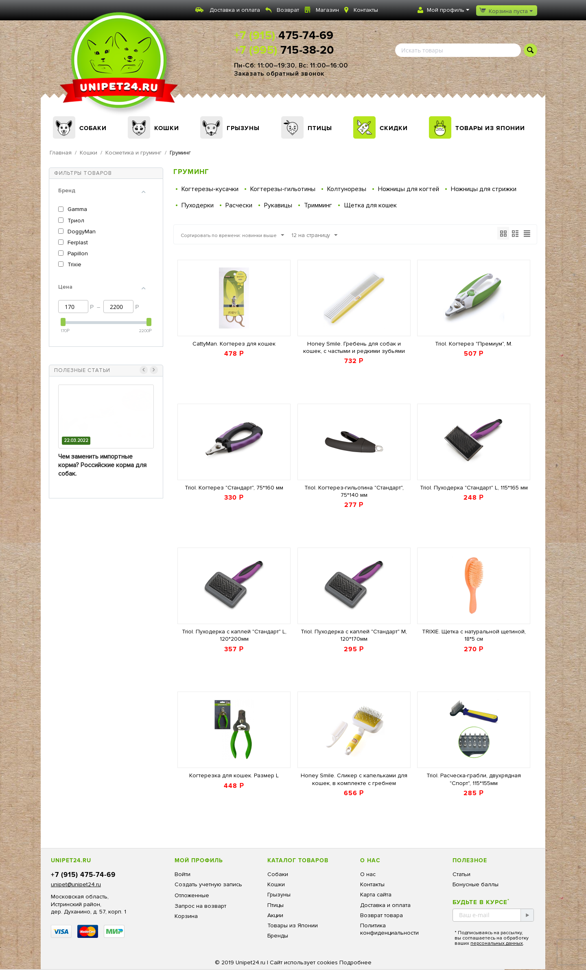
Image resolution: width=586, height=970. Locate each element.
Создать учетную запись (208, 884)
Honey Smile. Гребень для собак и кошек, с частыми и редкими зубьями (354, 347)
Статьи (461, 874)
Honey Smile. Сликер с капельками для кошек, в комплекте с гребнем (354, 779)
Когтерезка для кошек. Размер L (234, 775)
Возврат (288, 10)
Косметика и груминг (133, 152)
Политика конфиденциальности (389, 929)
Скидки (394, 128)
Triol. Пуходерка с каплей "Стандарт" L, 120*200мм (234, 635)
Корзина (186, 916)
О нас (368, 874)
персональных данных (496, 943)
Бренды (277, 935)
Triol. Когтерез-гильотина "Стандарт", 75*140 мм (354, 491)
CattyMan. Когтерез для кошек (234, 343)
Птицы (320, 128)
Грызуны (243, 128)
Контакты (366, 10)
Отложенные (192, 895)
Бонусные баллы (476, 884)
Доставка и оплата (235, 10)
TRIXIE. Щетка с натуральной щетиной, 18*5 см (474, 635)
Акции (275, 915)
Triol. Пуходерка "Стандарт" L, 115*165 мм (474, 487)
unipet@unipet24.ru (76, 884)
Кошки (166, 128)
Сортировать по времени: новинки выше (240, 235)
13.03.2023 (75, 440)
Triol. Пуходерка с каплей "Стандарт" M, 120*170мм (354, 635)
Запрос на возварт (200, 906)
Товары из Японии (490, 128)
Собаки (93, 128)
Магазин (327, 10)
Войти (182, 874)
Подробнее (355, 962)
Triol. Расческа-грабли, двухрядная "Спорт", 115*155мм (473, 779)
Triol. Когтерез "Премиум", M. (473, 343)
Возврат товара (381, 915)
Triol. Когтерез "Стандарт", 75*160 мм (234, 487)
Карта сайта (375, 894)
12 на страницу (330, 235)
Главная (61, 152)
